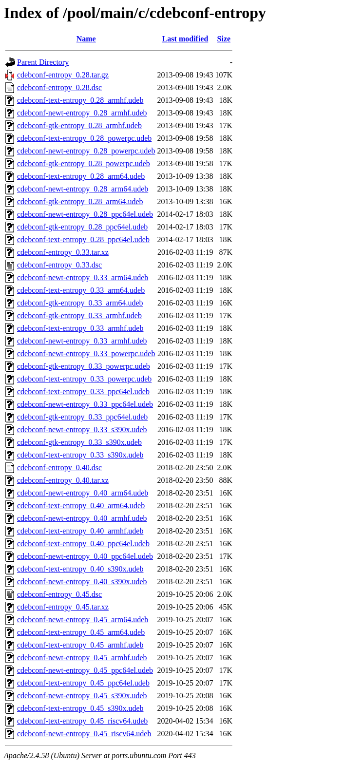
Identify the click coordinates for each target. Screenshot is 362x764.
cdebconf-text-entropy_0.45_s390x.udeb (80, 708)
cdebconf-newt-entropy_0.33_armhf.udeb (82, 341)
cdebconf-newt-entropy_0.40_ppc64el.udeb (85, 556)
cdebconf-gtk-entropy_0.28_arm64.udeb (80, 201)
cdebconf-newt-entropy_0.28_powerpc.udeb (86, 151)
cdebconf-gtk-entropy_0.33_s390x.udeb (79, 442)
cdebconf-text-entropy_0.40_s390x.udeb (80, 569)
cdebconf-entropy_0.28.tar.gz (63, 75)
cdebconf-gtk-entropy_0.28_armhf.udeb (79, 125)
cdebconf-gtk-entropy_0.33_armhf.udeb (79, 315)
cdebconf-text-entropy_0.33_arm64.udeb (81, 290)
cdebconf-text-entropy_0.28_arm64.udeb (81, 176)
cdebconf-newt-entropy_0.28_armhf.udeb (82, 113)
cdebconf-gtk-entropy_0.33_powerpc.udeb (83, 366)
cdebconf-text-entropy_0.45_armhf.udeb (80, 645)
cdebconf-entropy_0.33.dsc (59, 265)
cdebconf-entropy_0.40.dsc (59, 467)
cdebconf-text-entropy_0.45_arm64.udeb (81, 632)
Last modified (185, 39)
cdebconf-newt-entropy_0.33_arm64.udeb (82, 277)
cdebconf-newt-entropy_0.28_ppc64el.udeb (85, 214)
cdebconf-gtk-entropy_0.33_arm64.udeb (80, 303)
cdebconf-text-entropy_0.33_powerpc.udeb (84, 379)
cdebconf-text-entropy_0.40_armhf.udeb (80, 531)
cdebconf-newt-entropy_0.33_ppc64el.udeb (85, 404)
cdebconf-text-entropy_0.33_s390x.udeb (80, 455)
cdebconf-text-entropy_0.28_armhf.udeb (80, 100)
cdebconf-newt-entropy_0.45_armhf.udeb (82, 657)
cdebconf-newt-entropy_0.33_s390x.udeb (82, 429)
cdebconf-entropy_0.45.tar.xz (63, 607)
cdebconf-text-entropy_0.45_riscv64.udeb (82, 721)
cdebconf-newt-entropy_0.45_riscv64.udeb (84, 733)
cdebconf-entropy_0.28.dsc (59, 87)
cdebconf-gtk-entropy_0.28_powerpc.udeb (83, 163)
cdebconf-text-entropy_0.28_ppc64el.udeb (83, 239)
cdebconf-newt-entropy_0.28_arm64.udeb (82, 189)
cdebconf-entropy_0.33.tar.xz (63, 252)
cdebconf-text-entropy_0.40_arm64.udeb (81, 505)
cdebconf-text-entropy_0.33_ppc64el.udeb (83, 391)
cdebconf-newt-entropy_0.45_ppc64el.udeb (85, 670)
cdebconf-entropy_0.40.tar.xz (63, 480)
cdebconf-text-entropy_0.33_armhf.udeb (80, 328)
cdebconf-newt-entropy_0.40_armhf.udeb (82, 518)
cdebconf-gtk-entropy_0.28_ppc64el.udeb (82, 227)
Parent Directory (43, 62)
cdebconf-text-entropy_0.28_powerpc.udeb (84, 138)
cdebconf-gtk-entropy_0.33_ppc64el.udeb (82, 417)
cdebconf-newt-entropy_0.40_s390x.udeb (82, 581)
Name (86, 39)
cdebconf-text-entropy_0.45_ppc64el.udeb (83, 683)
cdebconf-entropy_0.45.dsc (59, 594)
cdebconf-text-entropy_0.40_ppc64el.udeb (83, 543)
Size (224, 39)
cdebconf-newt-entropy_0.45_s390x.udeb (82, 695)
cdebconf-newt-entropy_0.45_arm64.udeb (82, 619)
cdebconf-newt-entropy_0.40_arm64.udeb (82, 493)
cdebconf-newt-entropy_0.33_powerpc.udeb (86, 353)
